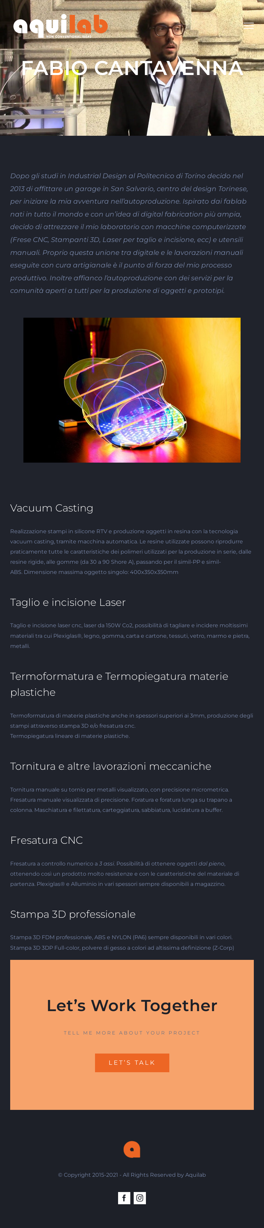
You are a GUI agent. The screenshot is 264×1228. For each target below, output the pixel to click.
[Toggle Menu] (249, 26)
